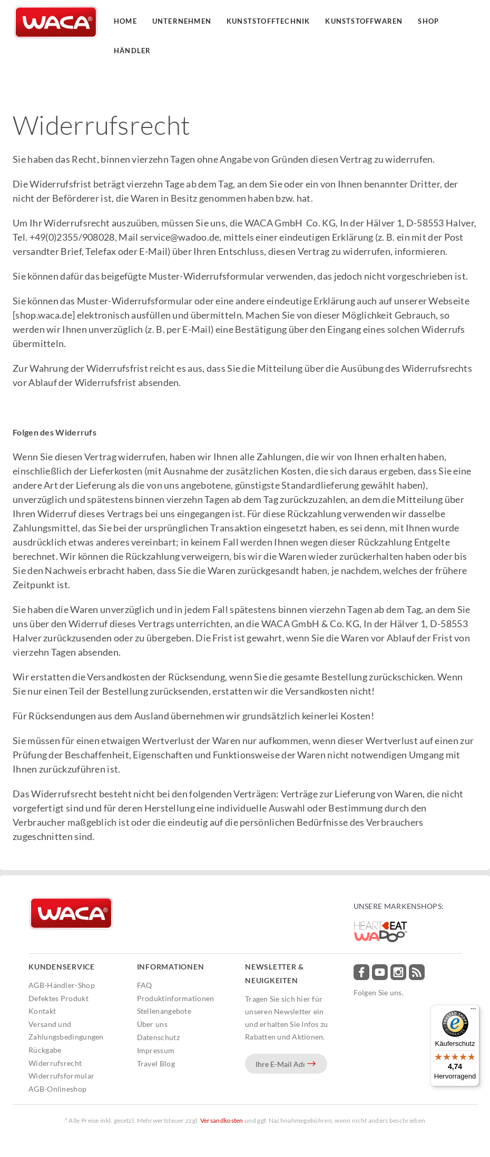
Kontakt (42, 1010)
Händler (132, 50)
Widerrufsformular (61, 1075)
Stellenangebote (164, 1010)
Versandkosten (221, 1120)
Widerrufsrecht (55, 1063)
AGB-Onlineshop (57, 1088)
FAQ (144, 985)
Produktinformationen (175, 998)
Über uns (152, 1024)
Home (125, 21)
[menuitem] (80, 985)
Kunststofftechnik (268, 21)
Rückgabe (44, 1049)
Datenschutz (158, 1037)
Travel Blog (156, 1063)
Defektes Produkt (58, 998)
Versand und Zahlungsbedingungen (66, 1030)
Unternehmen (181, 21)
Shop (428, 21)
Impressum (156, 1050)
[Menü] (473, 1011)
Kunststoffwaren (364, 21)
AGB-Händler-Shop (61, 985)
